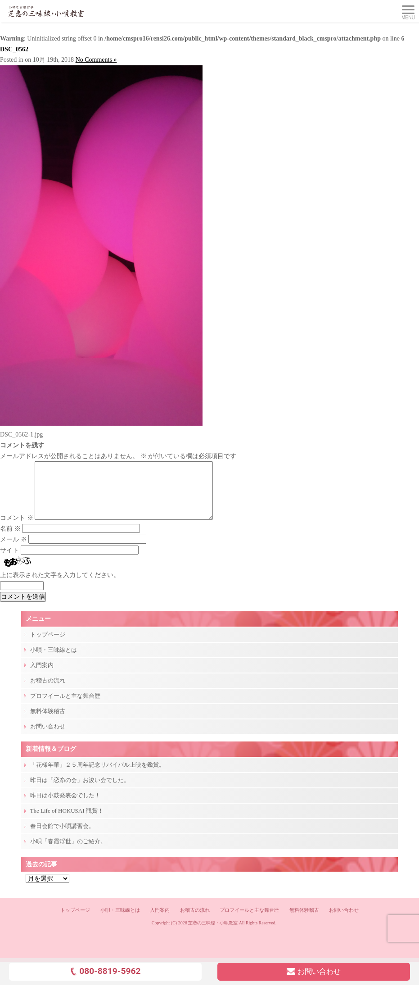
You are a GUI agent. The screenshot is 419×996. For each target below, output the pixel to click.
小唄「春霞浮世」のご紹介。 (68, 852)
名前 (10, 539)
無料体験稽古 (47, 722)
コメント (16, 528)
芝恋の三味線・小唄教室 (213, 933)
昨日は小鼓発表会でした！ (65, 806)
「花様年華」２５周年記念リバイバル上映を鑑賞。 (97, 775)
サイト (9, 561)
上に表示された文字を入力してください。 (60, 585)
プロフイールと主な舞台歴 (65, 706)
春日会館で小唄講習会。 (62, 836)
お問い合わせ (47, 737)
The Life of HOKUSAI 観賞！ (67, 821)
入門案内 (42, 676)
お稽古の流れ (47, 691)
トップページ (47, 645)
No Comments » (96, 59)
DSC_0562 (14, 49)
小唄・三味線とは (53, 660)
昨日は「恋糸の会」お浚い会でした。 (80, 790)
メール (13, 550)
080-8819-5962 (105, 982)
